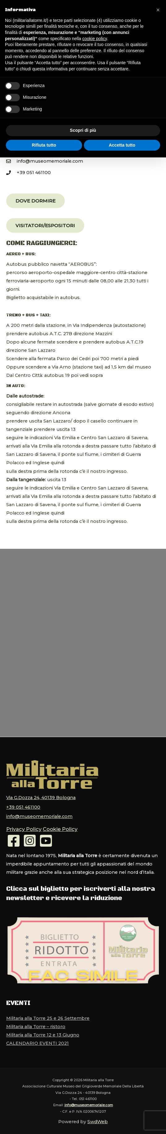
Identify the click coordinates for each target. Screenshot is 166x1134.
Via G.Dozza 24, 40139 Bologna (41, 796)
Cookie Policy (53, 825)
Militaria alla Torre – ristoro (35, 1022)
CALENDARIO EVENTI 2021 (37, 1039)
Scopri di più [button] (83, 130)
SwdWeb (97, 1117)
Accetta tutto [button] (122, 145)
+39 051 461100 (23, 805)
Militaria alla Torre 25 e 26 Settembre (48, 1014)
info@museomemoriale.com (39, 813)
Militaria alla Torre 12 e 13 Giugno (42, 1030)
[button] (35, 201)
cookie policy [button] (94, 38)
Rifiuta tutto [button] (44, 145)
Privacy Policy (21, 825)
